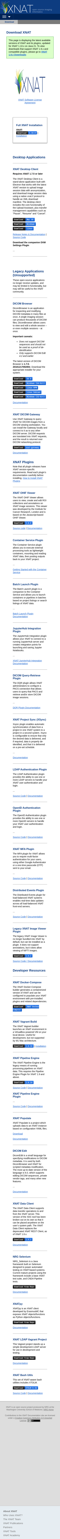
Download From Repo (24, 1287)
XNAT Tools (9, 1531)
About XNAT (10, 1511)
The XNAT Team (12, 1519)
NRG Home (49, 1410)
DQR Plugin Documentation (26, 707)
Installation (21, 136)
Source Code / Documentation (28, 961)
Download (9, 22)
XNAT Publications (13, 1523)
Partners (7, 1527)
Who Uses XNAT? (13, 1515)
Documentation (20, 402)
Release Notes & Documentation (29, 234)
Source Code (19, 237)
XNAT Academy (11, 1535)
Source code (19, 528)
